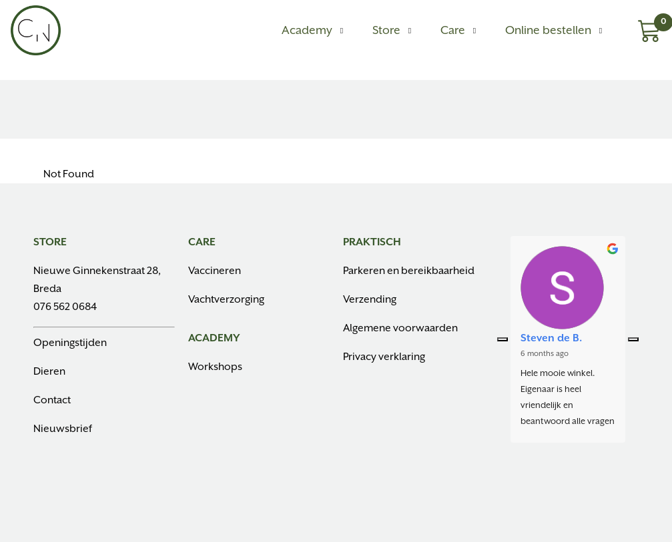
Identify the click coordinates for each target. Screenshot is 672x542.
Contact (52, 400)
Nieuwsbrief (62, 429)
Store (386, 30)
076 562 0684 (65, 307)
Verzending (369, 299)
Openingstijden (70, 343)
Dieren (49, 371)
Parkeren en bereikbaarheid (408, 271)
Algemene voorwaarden (400, 328)
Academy (307, 30)
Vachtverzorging (226, 299)
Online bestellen (548, 30)
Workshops (215, 367)
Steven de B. (551, 338)
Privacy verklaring (384, 357)
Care (452, 30)
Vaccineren (214, 271)
